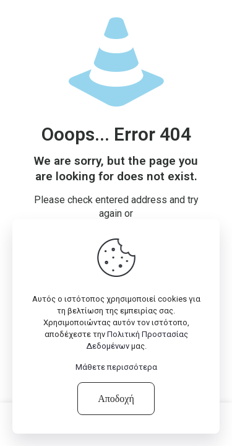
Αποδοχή (116, 398)
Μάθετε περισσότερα (116, 367)
